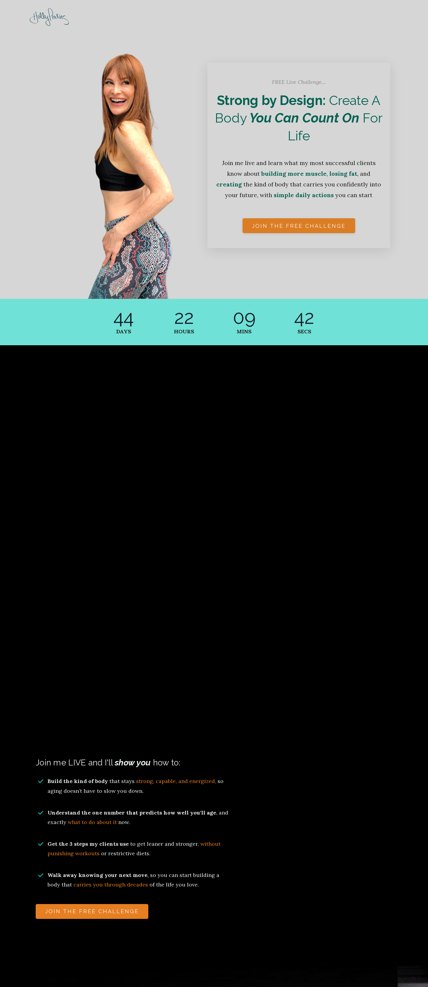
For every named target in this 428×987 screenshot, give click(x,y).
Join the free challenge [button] (299, 226)
